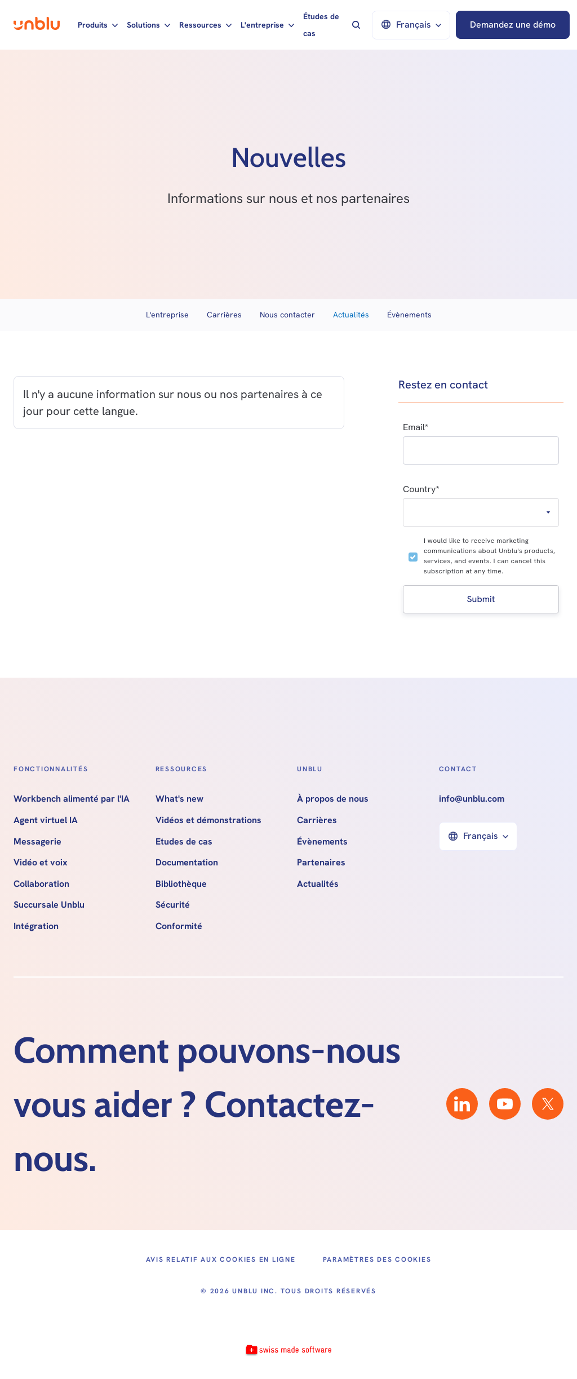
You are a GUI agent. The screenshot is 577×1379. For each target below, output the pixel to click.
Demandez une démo (513, 24)
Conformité (179, 926)
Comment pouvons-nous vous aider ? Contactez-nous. (207, 1104)
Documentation (187, 863)
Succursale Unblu (49, 905)
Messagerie (37, 842)
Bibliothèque (181, 884)
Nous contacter (287, 315)
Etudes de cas (184, 842)
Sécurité (173, 905)
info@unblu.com (471, 799)
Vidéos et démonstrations (208, 820)
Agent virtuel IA (46, 820)
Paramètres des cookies (377, 1259)
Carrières (224, 315)
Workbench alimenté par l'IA (72, 799)
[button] (98, 24)
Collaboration (41, 884)
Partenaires (321, 863)
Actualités (351, 315)
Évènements (409, 315)
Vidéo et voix (41, 863)
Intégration (36, 926)
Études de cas (321, 24)
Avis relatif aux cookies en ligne (221, 1259)
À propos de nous (333, 799)
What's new (179, 799)
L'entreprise (167, 315)
